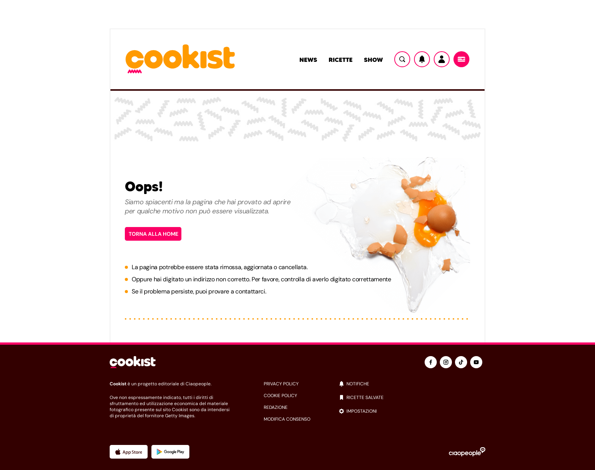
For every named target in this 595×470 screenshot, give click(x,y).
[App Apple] (129, 452)
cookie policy (280, 396)
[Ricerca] (402, 59)
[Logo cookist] (180, 59)
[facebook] (431, 362)
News (308, 59)
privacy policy (281, 384)
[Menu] (461, 59)
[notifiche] (411, 384)
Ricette (341, 59)
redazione (276, 407)
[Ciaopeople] (467, 451)
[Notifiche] (422, 59)
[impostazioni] (411, 411)
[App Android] (170, 452)
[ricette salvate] (411, 397)
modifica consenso (287, 419)
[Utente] (442, 59)
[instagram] (446, 362)
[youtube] (476, 362)
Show (373, 59)
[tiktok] (461, 362)
